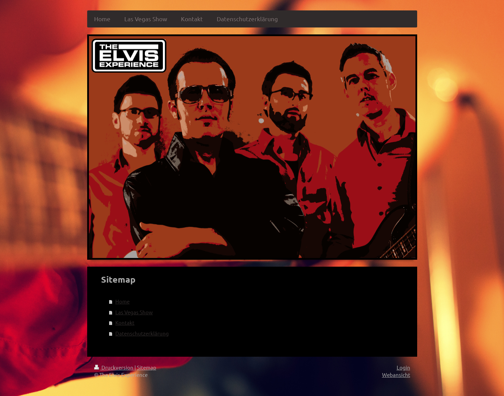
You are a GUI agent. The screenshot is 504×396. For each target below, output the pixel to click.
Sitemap (146, 367)
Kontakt (124, 322)
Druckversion (114, 367)
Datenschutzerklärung (142, 333)
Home (122, 301)
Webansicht (396, 374)
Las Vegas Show (134, 312)
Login (403, 367)
